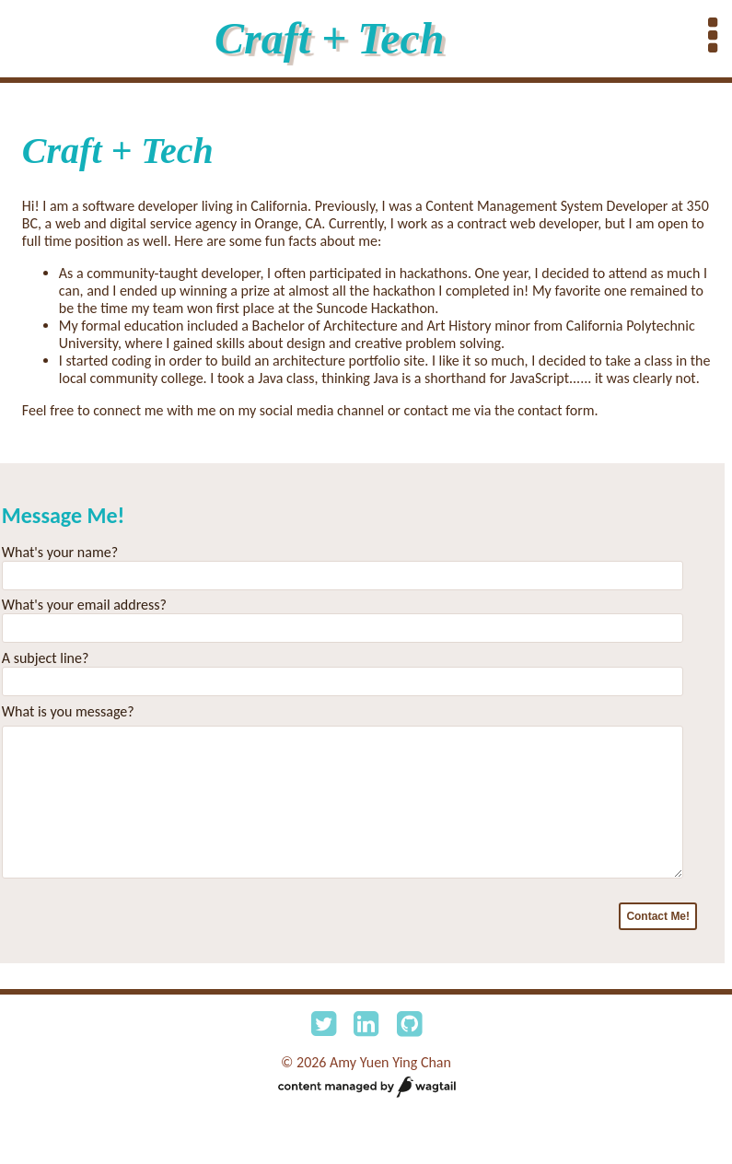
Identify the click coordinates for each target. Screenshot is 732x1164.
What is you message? (68, 711)
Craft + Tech (330, 38)
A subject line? (45, 658)
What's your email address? (84, 604)
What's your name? (60, 552)
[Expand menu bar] (712, 37)
